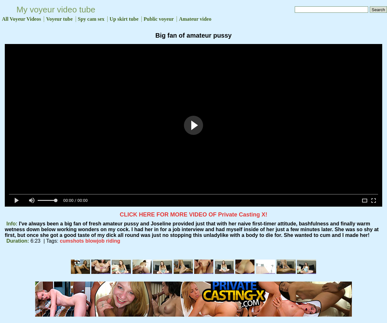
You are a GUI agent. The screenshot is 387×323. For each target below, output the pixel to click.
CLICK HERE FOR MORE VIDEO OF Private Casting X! (193, 214)
